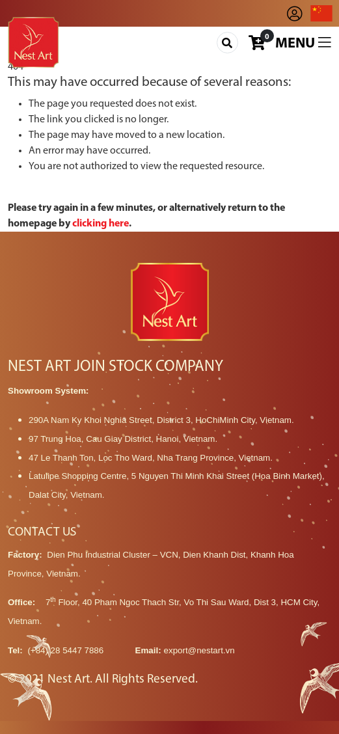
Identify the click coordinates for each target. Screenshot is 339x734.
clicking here (100, 224)
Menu (303, 43)
